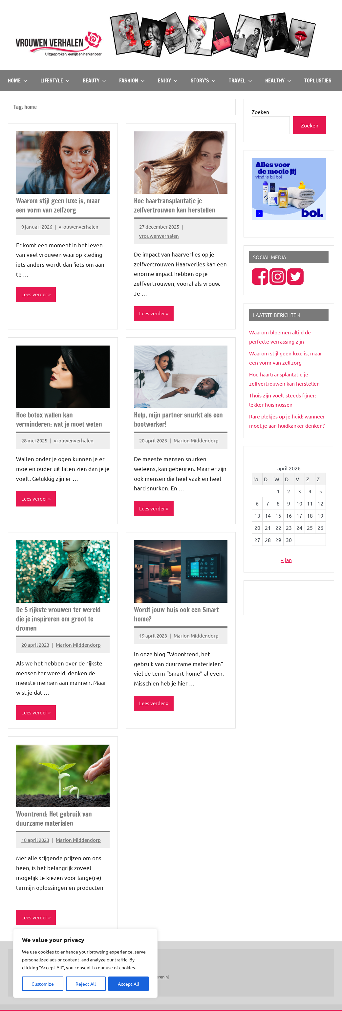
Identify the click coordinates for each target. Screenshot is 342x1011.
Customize (43, 984)
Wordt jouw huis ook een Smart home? (176, 615)
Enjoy (168, 80)
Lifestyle (55, 80)
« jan (286, 559)
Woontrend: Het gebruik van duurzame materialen (54, 819)
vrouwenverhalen (78, 226)
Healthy (278, 80)
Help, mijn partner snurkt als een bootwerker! (178, 420)
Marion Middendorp (196, 441)
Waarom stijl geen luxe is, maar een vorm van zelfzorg (58, 205)
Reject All (85, 984)
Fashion (132, 80)
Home (17, 80)
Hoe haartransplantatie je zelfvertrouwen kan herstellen (174, 205)
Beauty (94, 80)
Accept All (128, 984)
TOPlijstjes (317, 80)
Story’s (203, 80)
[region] (85, 963)
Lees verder (35, 294)
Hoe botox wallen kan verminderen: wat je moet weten (59, 420)
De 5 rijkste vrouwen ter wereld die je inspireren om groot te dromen (58, 620)
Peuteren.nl (158, 978)
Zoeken (260, 111)
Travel (240, 80)
